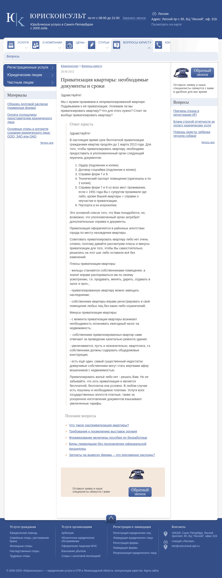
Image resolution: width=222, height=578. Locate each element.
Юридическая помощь (23, 533)
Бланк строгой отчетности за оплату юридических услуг (194, 123)
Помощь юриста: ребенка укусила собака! (191, 134)
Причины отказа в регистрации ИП (186, 112)
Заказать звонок (134, 18)
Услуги (23, 42)
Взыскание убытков (73, 551)
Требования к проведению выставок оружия (103, 431)
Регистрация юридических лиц (132, 533)
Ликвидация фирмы (125, 547)
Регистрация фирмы (126, 543)
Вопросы (13, 56)
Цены (80, 42)
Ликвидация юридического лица (133, 537)
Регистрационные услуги (27, 67)
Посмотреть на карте (166, 24)
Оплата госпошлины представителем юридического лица (29, 118)
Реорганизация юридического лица (135, 552)
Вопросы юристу (137, 42)
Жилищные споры (21, 546)
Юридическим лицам (24, 75)
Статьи (103, 42)
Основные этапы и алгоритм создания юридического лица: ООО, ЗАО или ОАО (28, 132)
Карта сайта (151, 570)
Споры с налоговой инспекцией (80, 556)
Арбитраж (67, 533)
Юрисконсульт (70, 66)
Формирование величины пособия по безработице (108, 437)
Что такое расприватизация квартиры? (99, 425)
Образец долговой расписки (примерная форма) (27, 106)
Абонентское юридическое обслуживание (78, 539)
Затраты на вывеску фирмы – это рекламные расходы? (112, 455)
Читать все (47, 142)
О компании (52, 42)
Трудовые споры (20, 556)
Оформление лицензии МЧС (79, 546)
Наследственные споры (24, 551)
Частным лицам (20, 82)
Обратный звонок (140, 492)
